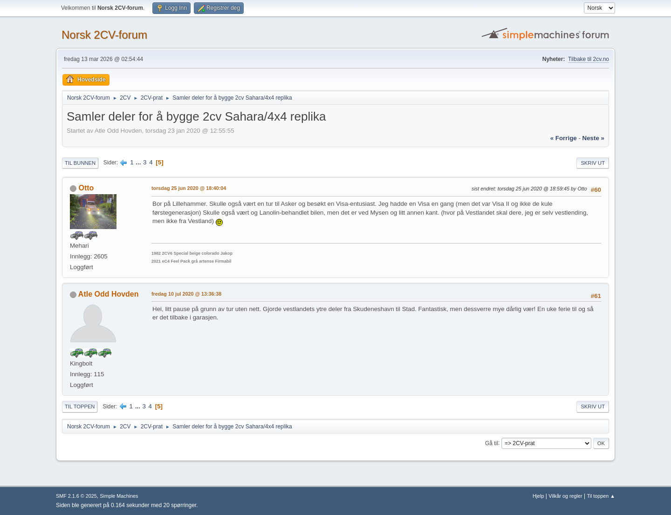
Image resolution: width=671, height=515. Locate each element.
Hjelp (538, 496)
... (139, 162)
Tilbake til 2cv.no (588, 59)
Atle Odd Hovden (108, 294)
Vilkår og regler (565, 496)
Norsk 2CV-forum (104, 34)
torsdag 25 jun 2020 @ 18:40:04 (188, 188)
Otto (86, 188)
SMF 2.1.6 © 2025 (76, 496)
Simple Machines (119, 496)
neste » (593, 138)
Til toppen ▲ (601, 496)
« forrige (563, 138)
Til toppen (80, 406)
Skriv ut (593, 163)
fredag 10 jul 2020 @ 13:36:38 (186, 294)
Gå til (491, 443)
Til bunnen (80, 163)
